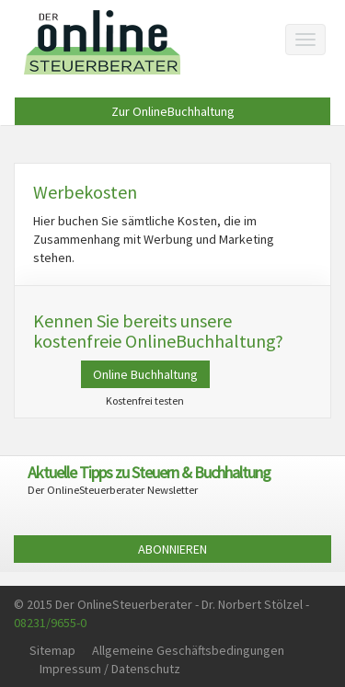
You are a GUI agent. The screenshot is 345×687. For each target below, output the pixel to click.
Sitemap (52, 650)
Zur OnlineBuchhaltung (173, 111)
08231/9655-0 (50, 622)
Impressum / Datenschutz (110, 668)
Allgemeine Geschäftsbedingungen (188, 650)
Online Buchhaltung (145, 374)
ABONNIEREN (172, 549)
